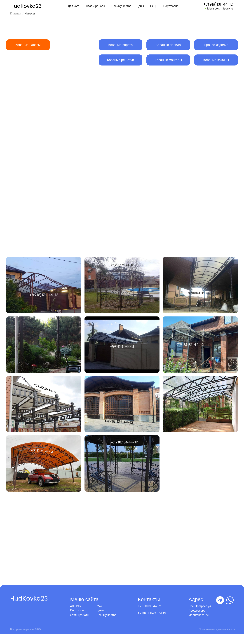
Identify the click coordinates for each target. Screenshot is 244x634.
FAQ (153, 6)
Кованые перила (168, 44)
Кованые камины (216, 60)
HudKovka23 (26, 5)
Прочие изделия (216, 44)
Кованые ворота (120, 44)
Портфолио (170, 6)
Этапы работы (95, 6)
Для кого (73, 6)
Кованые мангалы (168, 60)
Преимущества (121, 6)
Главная (15, 13)
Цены (140, 6)
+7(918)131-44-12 (149, 606)
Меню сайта (84, 599)
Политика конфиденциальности (217, 629)
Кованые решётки (120, 60)
